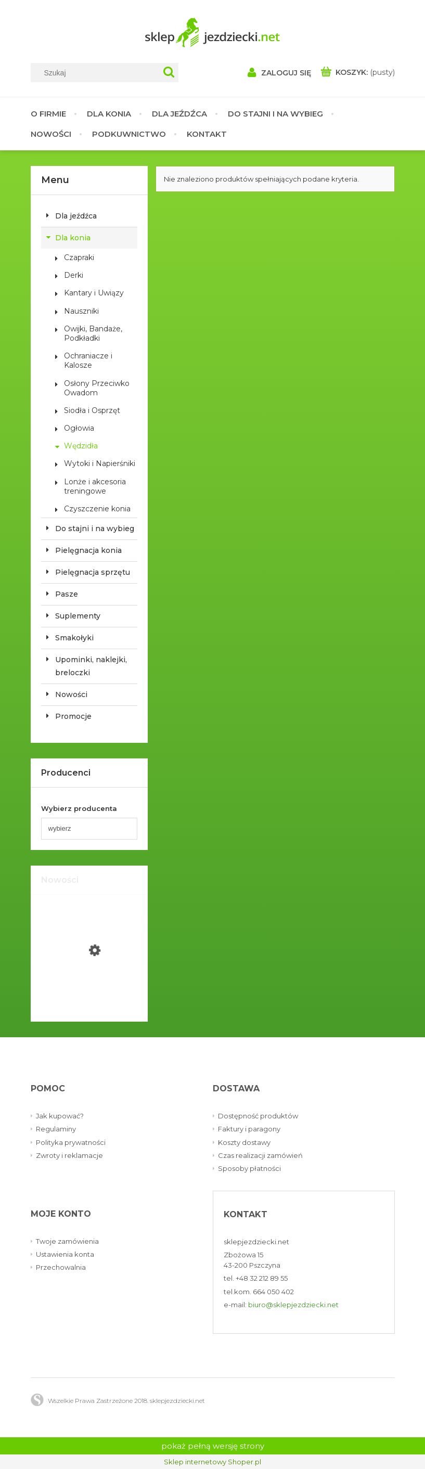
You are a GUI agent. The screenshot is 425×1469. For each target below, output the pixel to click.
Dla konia (73, 237)
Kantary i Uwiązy (94, 293)
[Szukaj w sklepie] (97, 73)
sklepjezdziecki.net (256, 1242)
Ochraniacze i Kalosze (88, 360)
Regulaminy (56, 1129)
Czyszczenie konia (97, 508)
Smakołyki (74, 637)
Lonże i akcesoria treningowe (95, 486)
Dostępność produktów (258, 1116)
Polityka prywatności (71, 1142)
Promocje (73, 716)
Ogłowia (79, 428)
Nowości (71, 694)
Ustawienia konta (65, 1254)
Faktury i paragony (249, 1129)
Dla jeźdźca (76, 216)
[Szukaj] (168, 72)
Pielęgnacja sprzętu (92, 572)
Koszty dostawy (244, 1142)
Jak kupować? (60, 1116)
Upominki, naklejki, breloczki (91, 666)
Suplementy (77, 616)
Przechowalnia (61, 1267)
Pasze (66, 594)
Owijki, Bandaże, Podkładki (93, 333)
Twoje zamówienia (67, 1241)
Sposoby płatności (249, 1168)
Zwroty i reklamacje (69, 1155)
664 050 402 (273, 1291)
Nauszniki (81, 311)
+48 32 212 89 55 (262, 1278)
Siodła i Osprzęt (92, 410)
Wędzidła (81, 445)
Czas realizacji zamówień (260, 1155)
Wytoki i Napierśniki (99, 463)
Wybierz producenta (79, 808)
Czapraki (79, 257)
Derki (73, 275)
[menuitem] (53, 114)
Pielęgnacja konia (88, 550)
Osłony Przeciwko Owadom (97, 388)
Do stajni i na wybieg (94, 528)
